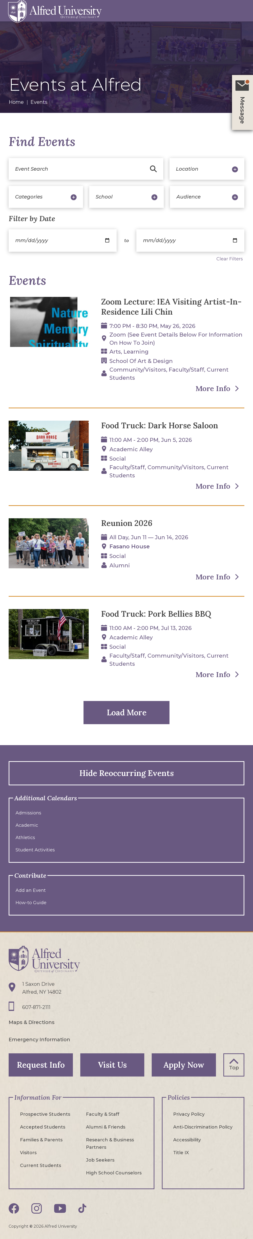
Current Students (40, 1165)
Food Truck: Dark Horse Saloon (159, 426)
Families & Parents (41, 1139)
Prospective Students (45, 1114)
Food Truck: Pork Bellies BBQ (156, 614)
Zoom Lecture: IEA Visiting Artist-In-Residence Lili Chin (172, 307)
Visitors (28, 1152)
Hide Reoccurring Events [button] (126, 773)
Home (16, 102)
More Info (212, 389)
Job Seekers (100, 1160)
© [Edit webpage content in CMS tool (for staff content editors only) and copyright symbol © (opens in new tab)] (31, 1226)
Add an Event (31, 890)
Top (234, 1067)
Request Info (41, 1064)
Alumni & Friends (105, 1127)
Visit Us (112, 1064)
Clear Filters (229, 259)
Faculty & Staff (102, 1114)
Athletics (25, 837)
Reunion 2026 (126, 523)
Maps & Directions (32, 1022)
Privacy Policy (189, 1114)
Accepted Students (42, 1127)
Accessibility (187, 1139)
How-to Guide (31, 902)
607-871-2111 (36, 1007)
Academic (27, 825)
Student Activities (35, 850)
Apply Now (184, 1064)
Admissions (28, 813)
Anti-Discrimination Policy (202, 1127)
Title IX (181, 1152)
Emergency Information (39, 1039)
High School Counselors (114, 1172)
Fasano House (129, 547)
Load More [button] (127, 712)
